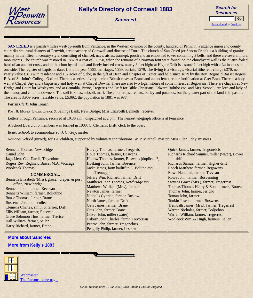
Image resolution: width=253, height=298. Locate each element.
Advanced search (220, 24)
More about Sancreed (30, 237)
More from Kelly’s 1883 (31, 245)
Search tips (236, 24)
